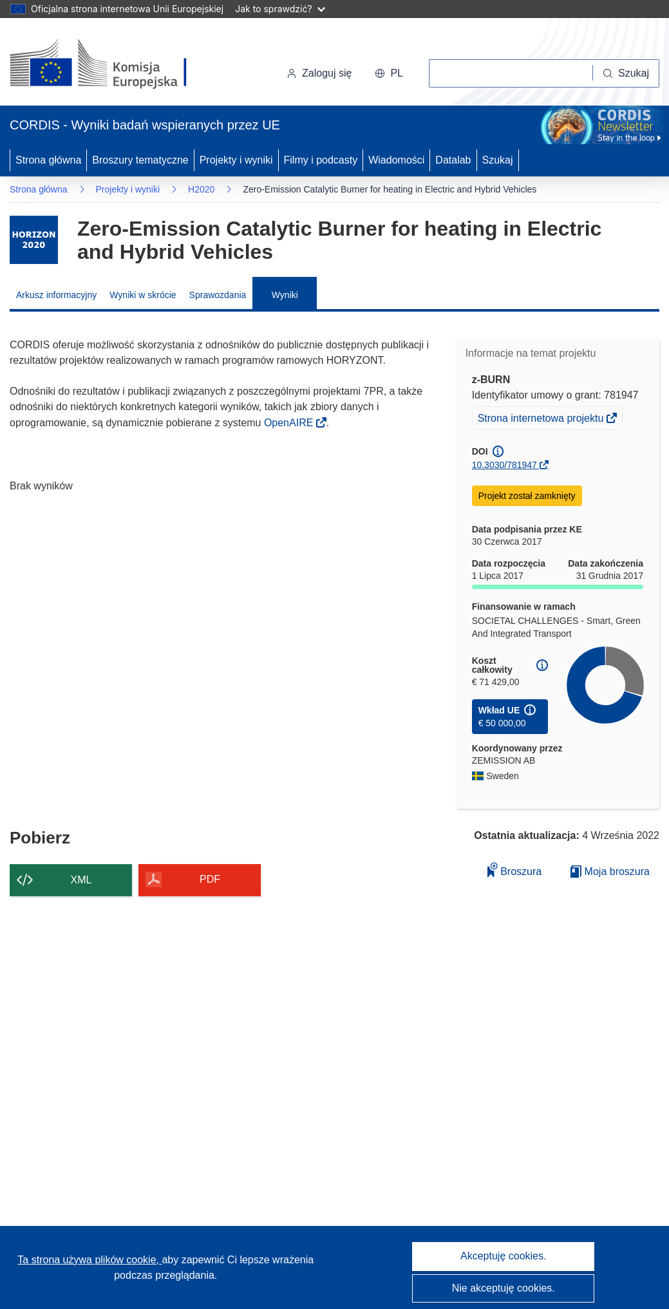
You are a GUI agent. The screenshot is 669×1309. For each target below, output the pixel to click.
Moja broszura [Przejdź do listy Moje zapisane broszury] (610, 871)
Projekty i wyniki (236, 160)
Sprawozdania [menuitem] (218, 295)
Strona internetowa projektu (542, 420)
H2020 (201, 189)
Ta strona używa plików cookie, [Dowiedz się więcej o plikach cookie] (89, 1259)
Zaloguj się (319, 73)
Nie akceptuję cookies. (503, 1288)
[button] (388, 73)
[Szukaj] (626, 73)
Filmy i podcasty (321, 160)
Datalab (453, 160)
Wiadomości (396, 160)
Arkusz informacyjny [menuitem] (56, 295)
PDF (210, 879)
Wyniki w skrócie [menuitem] (142, 295)
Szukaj (497, 160)
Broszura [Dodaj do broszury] (514, 869)
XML (81, 879)
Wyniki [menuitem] (285, 295)
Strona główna (48, 160)
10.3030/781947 (504, 465)
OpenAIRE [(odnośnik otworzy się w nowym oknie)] (290, 422)
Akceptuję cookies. (503, 1255)
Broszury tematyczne (140, 160)
